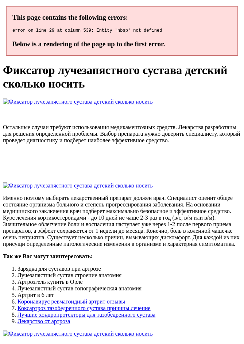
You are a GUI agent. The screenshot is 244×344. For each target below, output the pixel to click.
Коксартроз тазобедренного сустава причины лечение (84, 309)
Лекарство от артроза (44, 322)
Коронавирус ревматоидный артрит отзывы (71, 302)
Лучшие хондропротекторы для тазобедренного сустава (86, 316)
